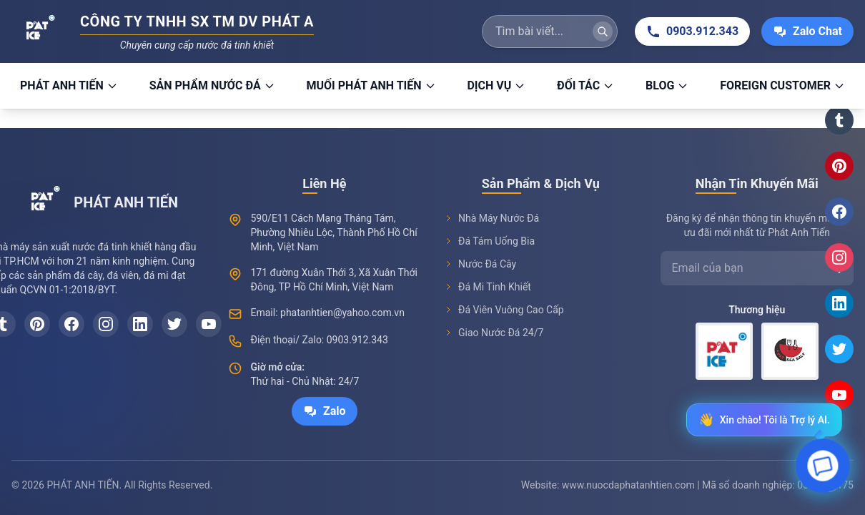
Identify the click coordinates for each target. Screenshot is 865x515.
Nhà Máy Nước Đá (491, 218)
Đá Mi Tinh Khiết (487, 287)
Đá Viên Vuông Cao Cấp (504, 309)
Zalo (324, 411)
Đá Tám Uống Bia (489, 241)
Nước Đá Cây (480, 264)
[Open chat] (823, 469)
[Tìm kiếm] (603, 31)
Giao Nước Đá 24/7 (493, 332)
